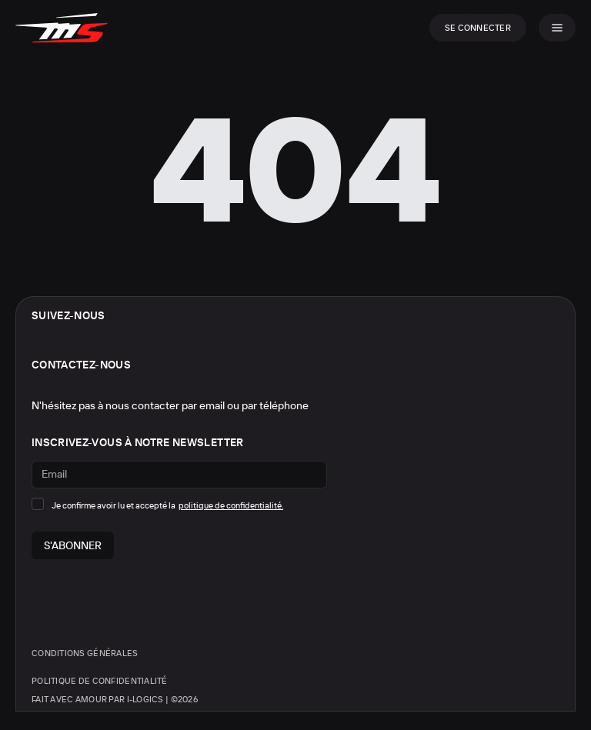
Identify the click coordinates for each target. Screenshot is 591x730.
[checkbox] (38, 504)
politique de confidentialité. (231, 506)
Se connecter (478, 27)
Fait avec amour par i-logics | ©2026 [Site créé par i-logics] (115, 700)
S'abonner (73, 545)
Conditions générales (85, 653)
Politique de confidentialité (100, 680)
